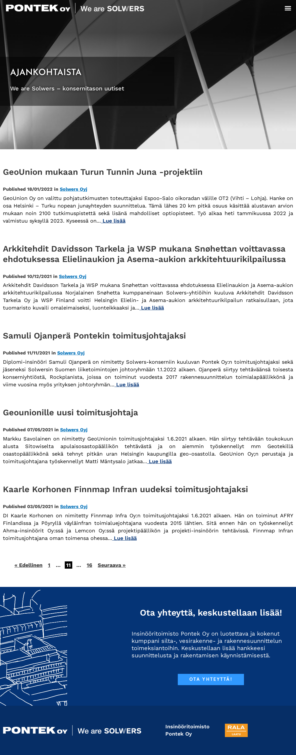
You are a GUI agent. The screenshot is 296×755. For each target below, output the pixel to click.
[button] (288, 8)
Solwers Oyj (73, 189)
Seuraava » (112, 565)
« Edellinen (28, 565)
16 (89, 565)
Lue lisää (113, 221)
